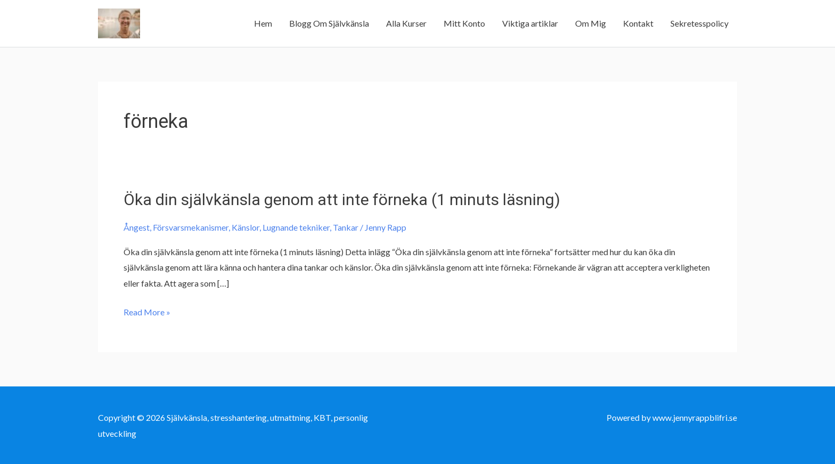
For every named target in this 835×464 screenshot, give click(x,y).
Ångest (137, 227)
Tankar (345, 227)
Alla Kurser (406, 23)
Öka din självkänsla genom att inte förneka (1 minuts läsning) (342, 199)
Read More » (147, 312)
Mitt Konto (464, 23)
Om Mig (590, 23)
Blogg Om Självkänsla (329, 23)
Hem (263, 23)
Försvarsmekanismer (190, 227)
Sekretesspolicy (699, 23)
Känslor (245, 227)
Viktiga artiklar (530, 23)
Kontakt (638, 23)
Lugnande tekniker (296, 227)
